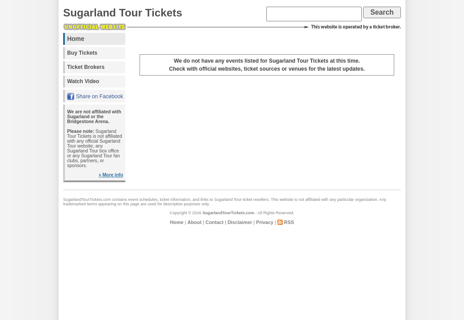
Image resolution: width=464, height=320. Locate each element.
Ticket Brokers (85, 67)
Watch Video (83, 81)
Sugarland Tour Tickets (122, 13)
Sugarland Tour (228, 199)
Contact (214, 222)
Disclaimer (240, 222)
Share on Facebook (99, 96)
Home (75, 38)
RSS (289, 222)
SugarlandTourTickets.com (228, 213)
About (195, 222)
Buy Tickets (82, 53)
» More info (111, 174)
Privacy (264, 222)
